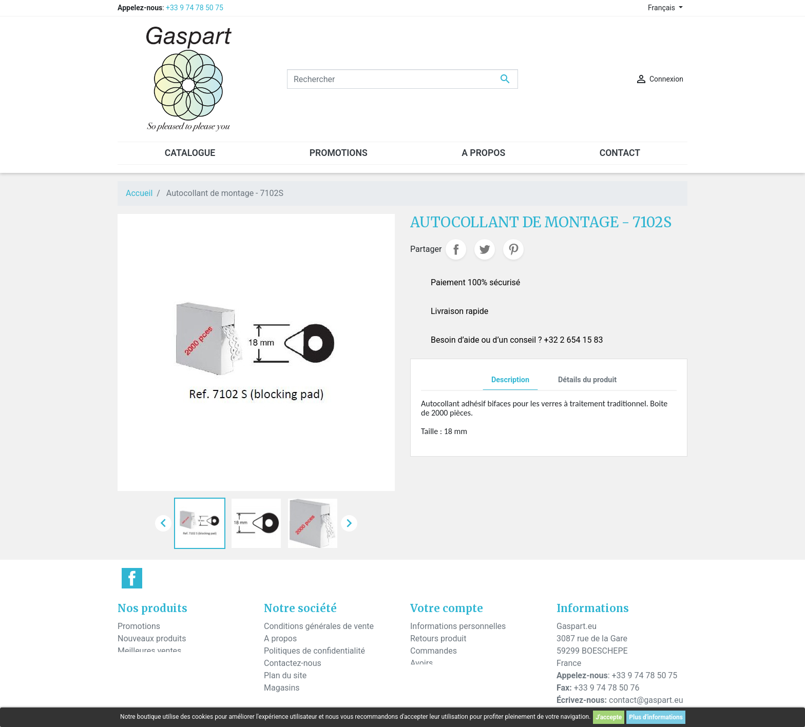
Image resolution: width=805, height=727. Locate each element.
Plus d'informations (656, 717)
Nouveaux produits (152, 638)
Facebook (132, 578)
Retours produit (438, 638)
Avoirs (421, 663)
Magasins (282, 688)
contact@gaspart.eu (646, 700)
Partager (456, 249)
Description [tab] (510, 380)
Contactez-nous (292, 663)
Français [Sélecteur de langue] (662, 8)
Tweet (484, 249)
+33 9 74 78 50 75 (194, 8)
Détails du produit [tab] (587, 380)
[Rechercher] (402, 79)
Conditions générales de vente (319, 626)
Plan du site (285, 675)
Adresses (427, 675)
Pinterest (513, 249)
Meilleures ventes (149, 651)
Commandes (433, 651)
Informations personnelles (458, 626)
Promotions (139, 626)
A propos (280, 638)
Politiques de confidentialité (314, 651)
